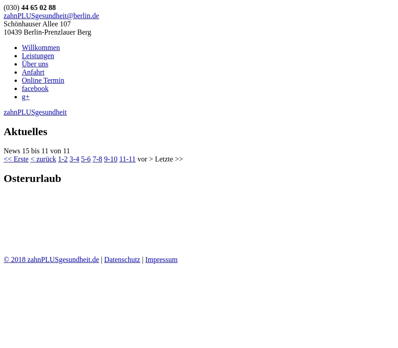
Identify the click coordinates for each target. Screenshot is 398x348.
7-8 (97, 159)
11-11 (127, 159)
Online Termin (43, 80)
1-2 (62, 159)
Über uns (35, 64)
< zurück (43, 159)
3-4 (74, 159)
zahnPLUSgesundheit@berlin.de (51, 16)
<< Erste (16, 159)
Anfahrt (33, 72)
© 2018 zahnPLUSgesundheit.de (51, 259)
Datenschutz (122, 259)
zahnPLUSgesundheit (35, 112)
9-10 (110, 159)
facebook (35, 88)
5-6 (86, 159)
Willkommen (41, 47)
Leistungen (38, 56)
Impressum (161, 259)
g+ (26, 97)
